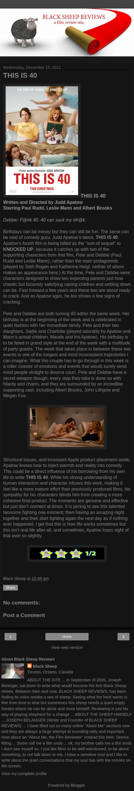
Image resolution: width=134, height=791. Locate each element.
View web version (67, 647)
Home (67, 637)
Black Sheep (45, 666)
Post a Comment (24, 615)
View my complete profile (24, 773)
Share (10, 588)
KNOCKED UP (18, 249)
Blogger (78, 785)
